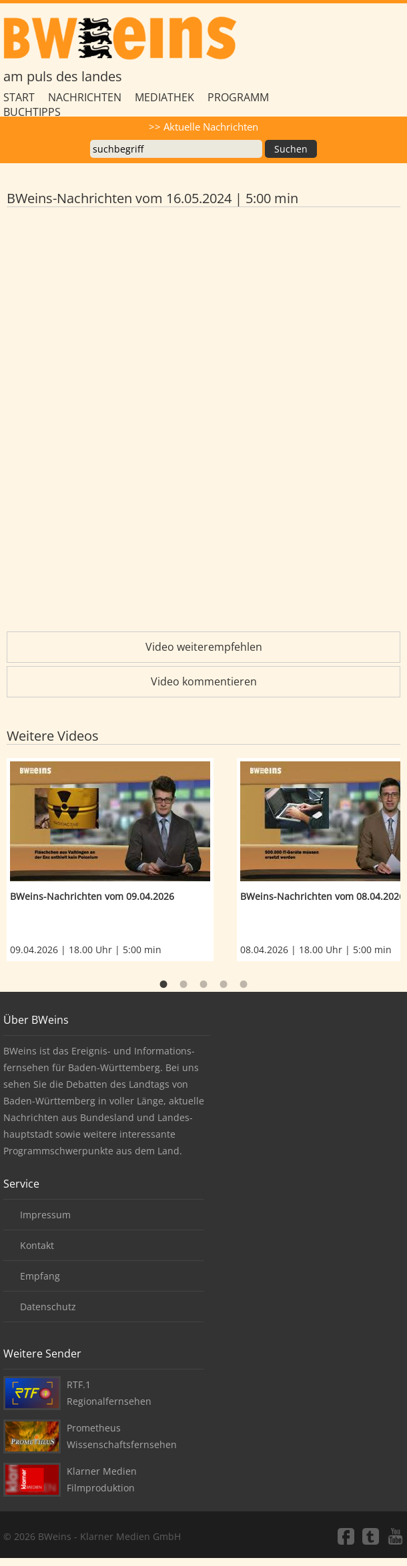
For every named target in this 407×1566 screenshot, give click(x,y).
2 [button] (183, 984)
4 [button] (223, 984)
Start (19, 97)
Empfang (40, 1276)
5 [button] (243, 984)
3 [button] (203, 984)
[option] (122, 859)
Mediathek (164, 97)
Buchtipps (32, 112)
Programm (238, 97)
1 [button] (163, 984)
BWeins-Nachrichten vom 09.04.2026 (92, 896)
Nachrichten (84, 97)
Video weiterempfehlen (203, 646)
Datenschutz (48, 1306)
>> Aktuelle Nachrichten (203, 126)
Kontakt (37, 1245)
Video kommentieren (204, 681)
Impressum (45, 1214)
